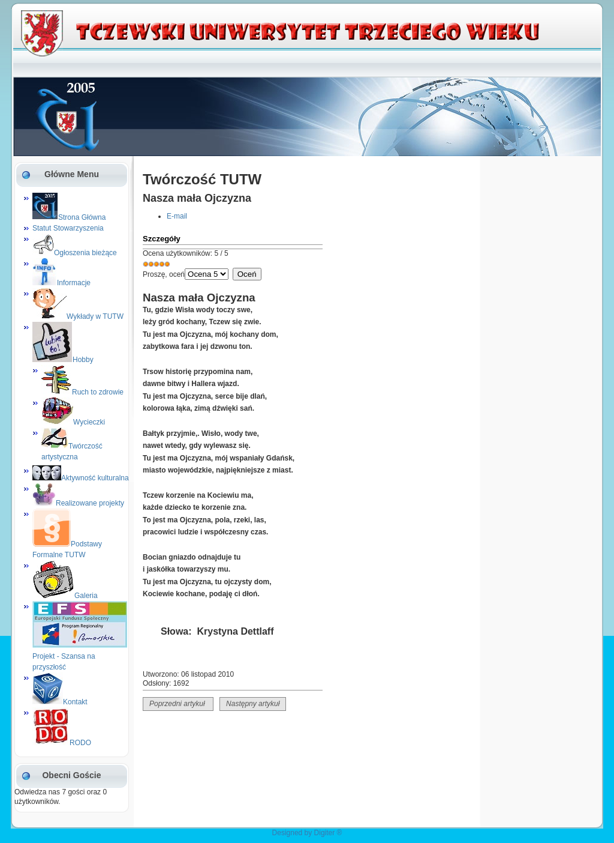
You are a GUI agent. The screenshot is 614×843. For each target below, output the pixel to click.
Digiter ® (328, 833)
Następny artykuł (252, 703)
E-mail (177, 216)
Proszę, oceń (164, 274)
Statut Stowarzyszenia (68, 228)
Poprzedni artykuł (178, 703)
